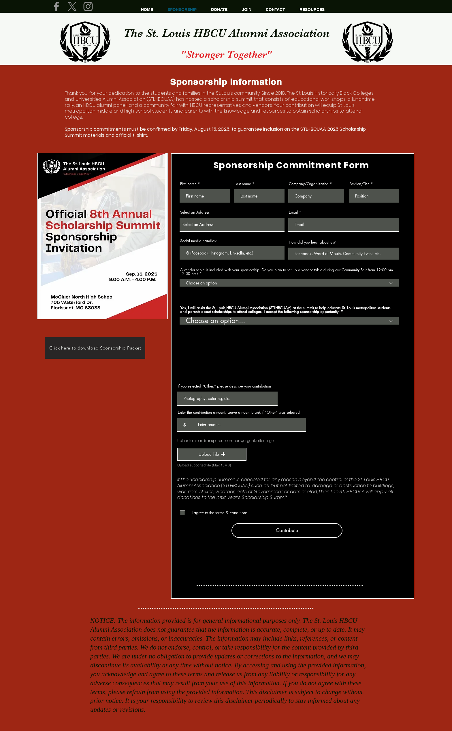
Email (293, 212)
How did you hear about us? (312, 242)
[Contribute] (286, 530)
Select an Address (195, 212)
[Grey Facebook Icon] (56, 6)
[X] (72, 6)
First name (188, 184)
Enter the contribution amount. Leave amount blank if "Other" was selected (239, 412)
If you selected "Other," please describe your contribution (224, 386)
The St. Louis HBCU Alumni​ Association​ (226, 33)
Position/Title (359, 184)
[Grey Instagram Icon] (88, 6)
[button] (211, 454)
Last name (243, 184)
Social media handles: (198, 241)
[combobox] (232, 225)
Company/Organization (309, 184)
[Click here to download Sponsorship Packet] (95, 348)
